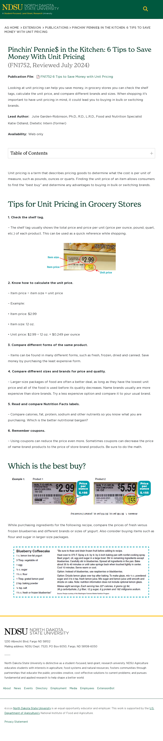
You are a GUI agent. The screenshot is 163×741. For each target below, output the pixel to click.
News (17, 688)
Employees (87, 688)
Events (28, 688)
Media (73, 688)
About (7, 688)
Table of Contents (81, 153)
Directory (41, 688)
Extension (32, 27)
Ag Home (11, 27)
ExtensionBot (105, 688)
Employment (58, 688)
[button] (145, 9)
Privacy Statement (16, 721)
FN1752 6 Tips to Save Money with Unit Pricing (76, 76)
